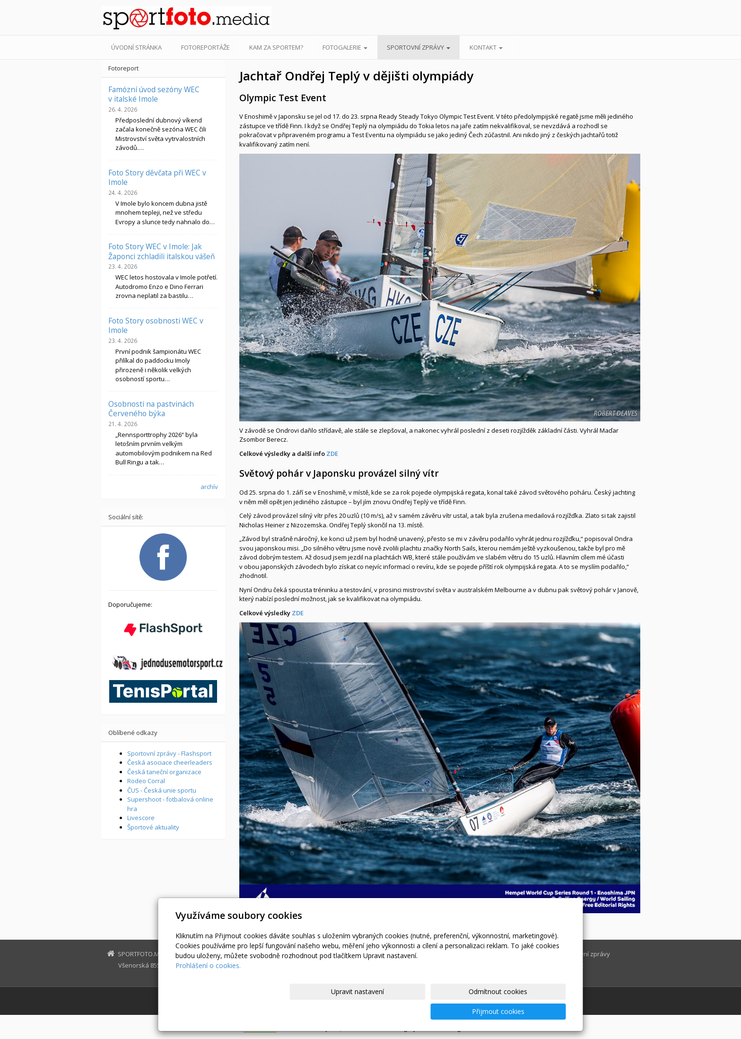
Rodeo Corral (146, 781)
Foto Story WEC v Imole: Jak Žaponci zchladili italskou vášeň (161, 251)
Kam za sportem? (276, 47)
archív (209, 486)
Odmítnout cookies (452, 1011)
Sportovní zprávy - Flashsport (169, 753)
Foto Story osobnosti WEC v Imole (155, 325)
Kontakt (486, 47)
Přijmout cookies (530, 1011)
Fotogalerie (345, 47)
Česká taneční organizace (164, 772)
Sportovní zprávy (418, 47)
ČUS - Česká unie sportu (161, 790)
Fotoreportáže (205, 47)
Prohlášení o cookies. (208, 985)
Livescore (141, 817)
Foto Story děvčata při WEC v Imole (157, 177)
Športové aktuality (153, 827)
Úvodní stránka (136, 47)
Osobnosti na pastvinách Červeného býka (151, 409)
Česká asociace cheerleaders (169, 762)
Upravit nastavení (374, 1011)
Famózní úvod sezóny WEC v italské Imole (154, 94)
